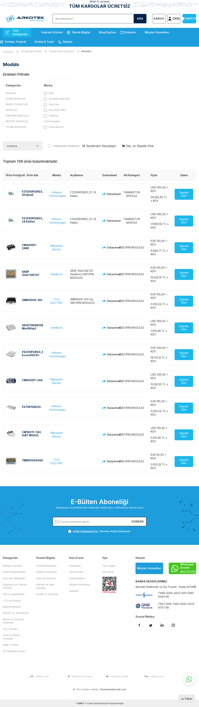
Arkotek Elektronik (57, 98)
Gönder (137, 521)
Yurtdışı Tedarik (15, 41)
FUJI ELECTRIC (55, 110)
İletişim (67, 41)
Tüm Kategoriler (17, 32)
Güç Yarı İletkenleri (14, 578)
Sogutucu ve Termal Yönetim (15, 586)
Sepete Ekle (184, 194)
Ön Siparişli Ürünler (31, 51)
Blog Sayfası (107, 32)
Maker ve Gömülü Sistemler (13, 621)
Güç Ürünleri (10, 628)
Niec (49, 93)
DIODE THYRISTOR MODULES (17, 107)
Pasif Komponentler (14, 571)
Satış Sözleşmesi (46, 578)
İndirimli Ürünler (52, 32)
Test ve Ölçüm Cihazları (11, 637)
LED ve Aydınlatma (13, 594)
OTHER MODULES (16, 126)
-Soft (79, 703)
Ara (140, 18)
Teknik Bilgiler (81, 32)
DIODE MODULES (15, 98)
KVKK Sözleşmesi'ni (85, 531)
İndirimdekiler (77, 578)
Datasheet (107, 194)
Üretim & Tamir (44, 41)
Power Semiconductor (61, 51)
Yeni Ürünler (76, 571)
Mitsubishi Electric (57, 247)
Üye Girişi (108, 571)
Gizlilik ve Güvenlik (47, 594)
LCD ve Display (12, 600)
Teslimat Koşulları (46, 565)
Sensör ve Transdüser (16, 612)
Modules (11, 92)
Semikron (57, 274)
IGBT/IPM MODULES (17, 115)
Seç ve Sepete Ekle (138, 146)
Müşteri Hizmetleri (157, 32)
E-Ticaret (88, 703)
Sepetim (74, 590)
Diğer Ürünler (11, 644)
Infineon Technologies (52, 118)
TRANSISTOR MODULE (131, 194)
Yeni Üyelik (108, 565)
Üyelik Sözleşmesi (46, 571)
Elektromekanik (12, 606)
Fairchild (51, 104)
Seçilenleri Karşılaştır (99, 146)
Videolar (130, 32)
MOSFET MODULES (17, 121)
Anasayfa (8, 51)
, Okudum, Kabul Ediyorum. (99, 531)
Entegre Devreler (13, 565)
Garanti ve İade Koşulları (45, 586)
